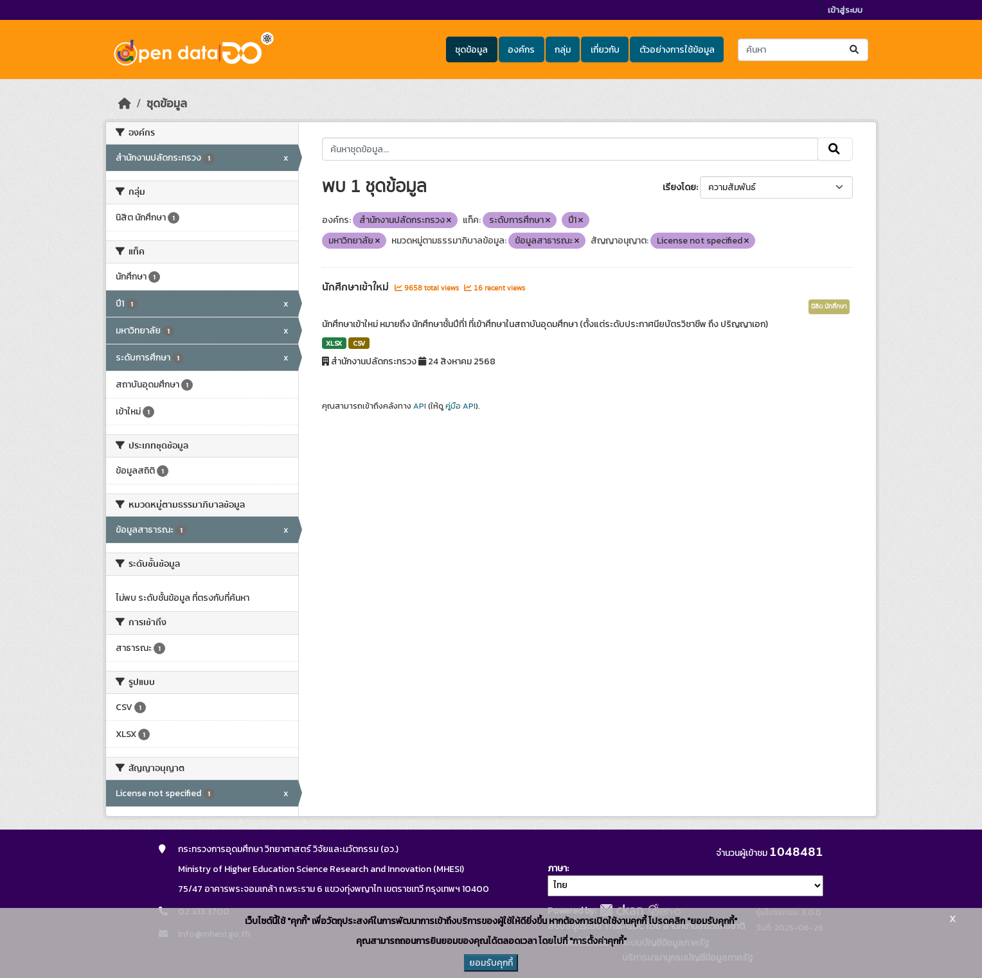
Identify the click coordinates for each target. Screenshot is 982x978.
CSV (359, 343)
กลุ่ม (563, 50)
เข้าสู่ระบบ (845, 10)
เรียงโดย (679, 187)
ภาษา (557, 868)
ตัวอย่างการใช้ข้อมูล (677, 50)
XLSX (334, 343)
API (419, 406)
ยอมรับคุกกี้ (491, 963)
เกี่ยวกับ (605, 50)
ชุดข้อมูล (471, 50)
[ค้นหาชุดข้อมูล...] (803, 50)
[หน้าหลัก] (124, 103)
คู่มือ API (460, 406)
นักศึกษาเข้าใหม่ (356, 287)
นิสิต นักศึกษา (829, 306)
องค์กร (521, 50)
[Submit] (855, 50)
